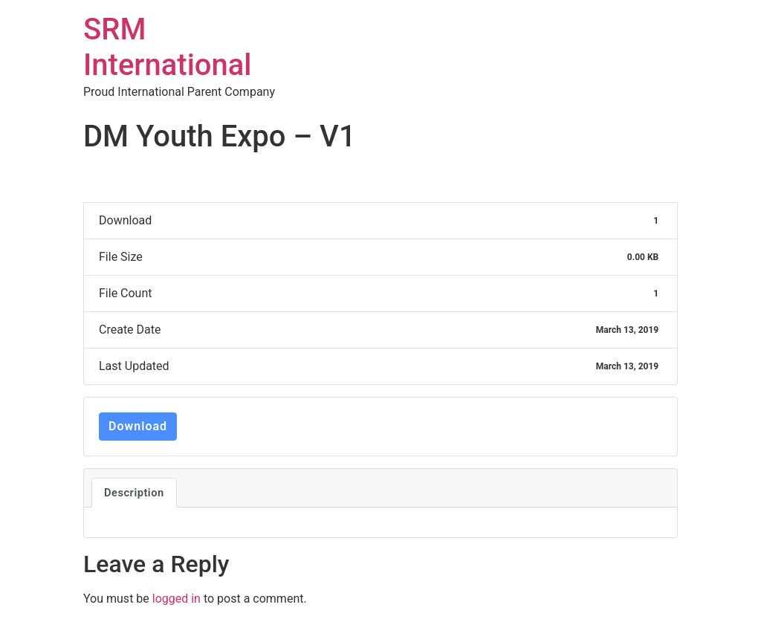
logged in (176, 599)
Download (138, 426)
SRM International (167, 47)
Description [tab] (134, 492)
